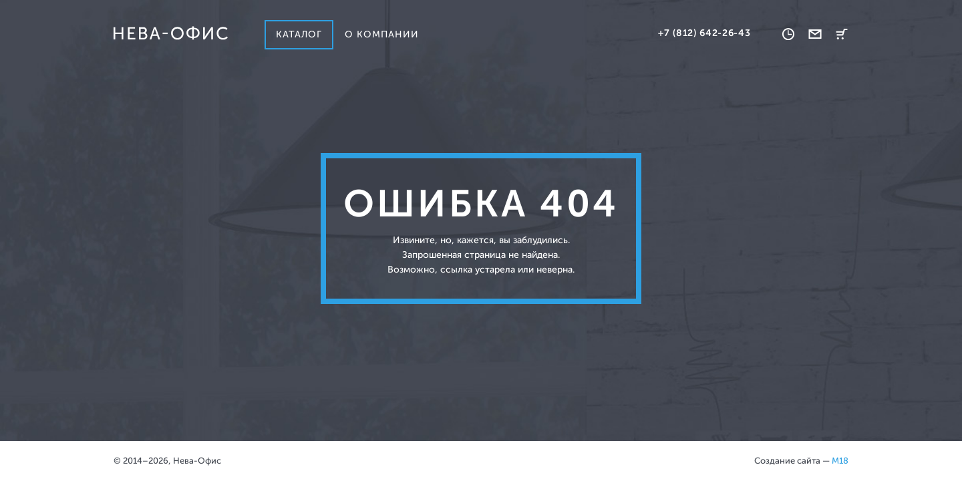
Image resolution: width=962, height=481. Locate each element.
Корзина (842, 34)
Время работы (788, 34)
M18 (840, 461)
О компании (382, 34)
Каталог (299, 34)
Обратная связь (815, 34)
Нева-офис (170, 33)
